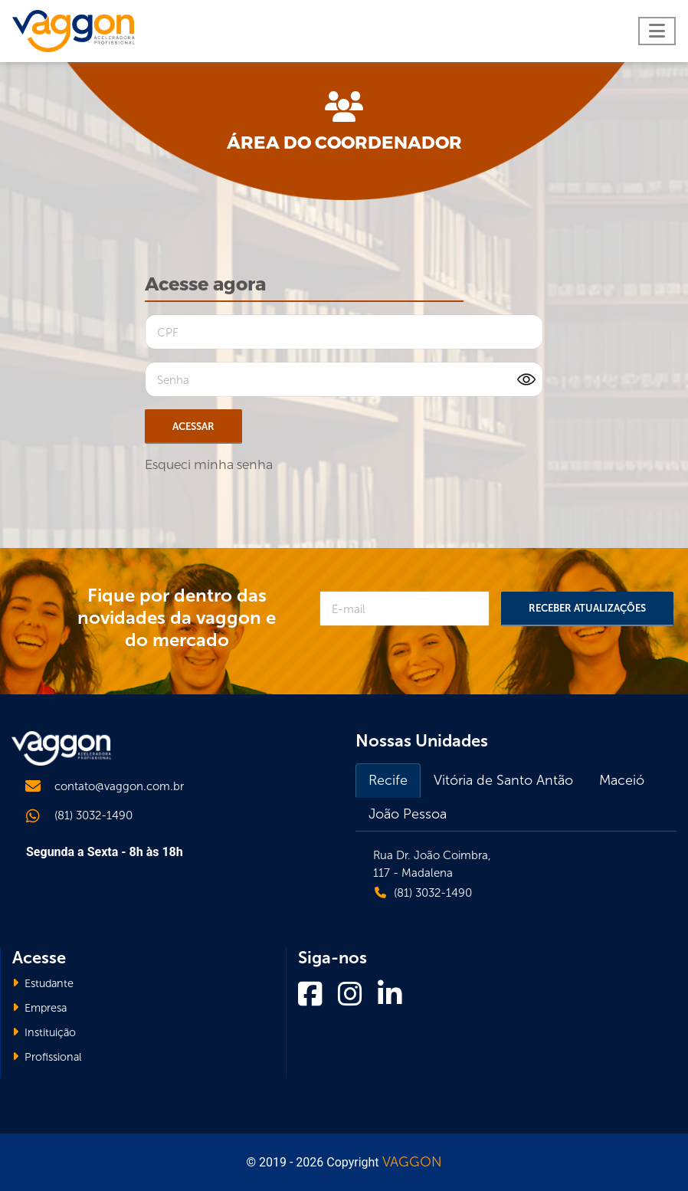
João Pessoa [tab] (408, 813)
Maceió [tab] (621, 780)
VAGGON (412, 1161)
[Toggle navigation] (657, 31)
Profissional (47, 1057)
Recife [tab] (388, 780)
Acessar (193, 426)
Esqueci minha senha (209, 465)
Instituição (44, 1032)
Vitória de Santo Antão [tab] (503, 780)
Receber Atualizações (587, 608)
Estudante (43, 983)
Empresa (39, 1008)
